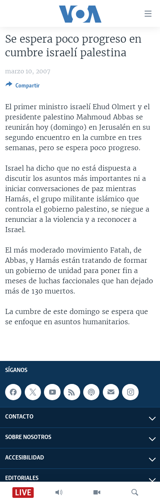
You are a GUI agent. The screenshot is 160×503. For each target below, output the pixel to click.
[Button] (23, 87)
